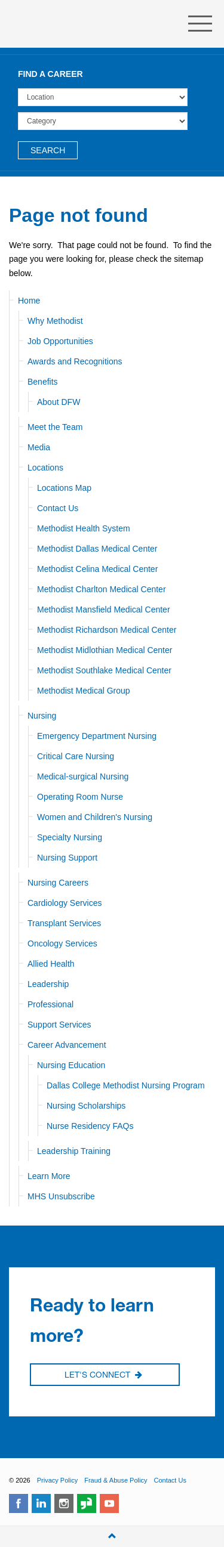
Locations (45, 467)
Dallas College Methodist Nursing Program (126, 1085)
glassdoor (86, 1503)
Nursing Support (67, 857)
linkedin (41, 1503)
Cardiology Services (64, 903)
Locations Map (64, 488)
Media (38, 447)
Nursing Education (71, 1065)
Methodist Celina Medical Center (97, 569)
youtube (109, 1503)
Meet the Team (54, 427)
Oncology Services (62, 943)
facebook (18, 1503)
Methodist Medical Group (83, 690)
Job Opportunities (60, 341)
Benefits (42, 381)
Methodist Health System (77, 24)
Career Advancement (66, 1045)
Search (47, 150)
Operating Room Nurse (80, 797)
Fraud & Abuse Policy (115, 1480)
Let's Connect (103, 1375)
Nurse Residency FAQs (90, 1126)
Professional (50, 1004)
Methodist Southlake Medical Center (104, 670)
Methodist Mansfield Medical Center (103, 609)
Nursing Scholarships (86, 1105)
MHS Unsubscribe (61, 1196)
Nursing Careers (57, 882)
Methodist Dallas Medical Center (97, 548)
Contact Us (57, 508)
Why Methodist (55, 321)
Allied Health (51, 964)
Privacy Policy (57, 1480)
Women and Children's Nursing (94, 817)
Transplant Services (64, 923)
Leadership (48, 984)
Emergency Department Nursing (97, 736)
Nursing (41, 715)
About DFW (58, 402)
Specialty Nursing (69, 837)
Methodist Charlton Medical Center (101, 589)
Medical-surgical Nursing (82, 776)
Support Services (59, 1024)
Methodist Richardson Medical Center (106, 630)
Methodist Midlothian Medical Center (104, 650)
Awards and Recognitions (74, 361)
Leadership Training (74, 1151)
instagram (63, 1503)
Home (29, 300)
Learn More (48, 1176)
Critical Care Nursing (75, 756)
